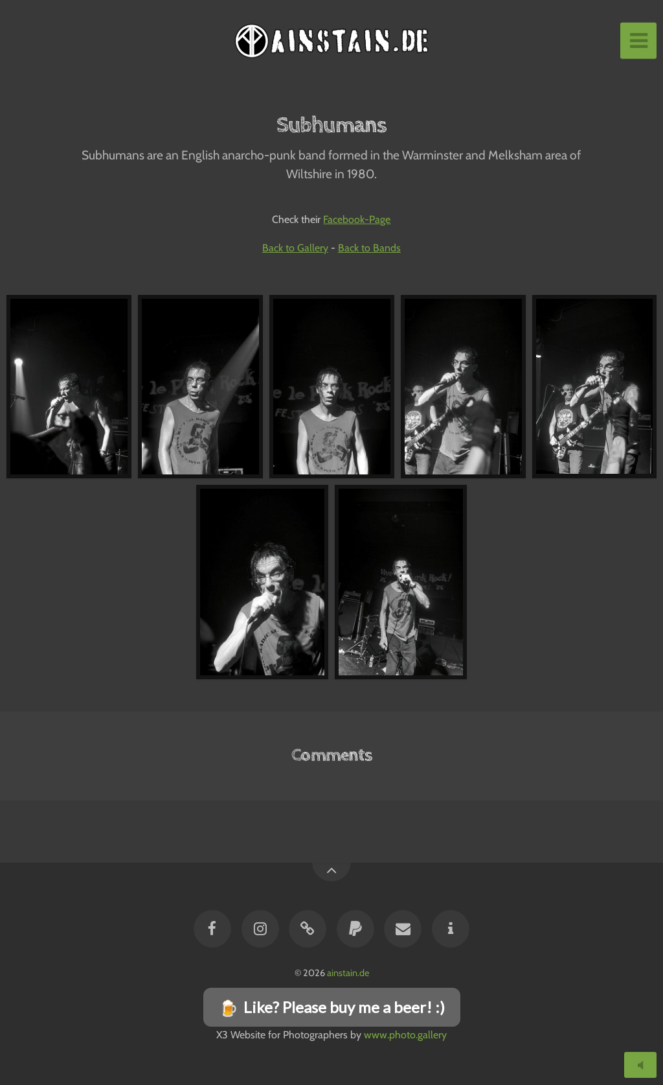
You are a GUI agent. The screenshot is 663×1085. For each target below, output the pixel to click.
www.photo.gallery (405, 1035)
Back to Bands (369, 248)
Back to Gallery (295, 248)
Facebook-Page (356, 219)
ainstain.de (348, 973)
